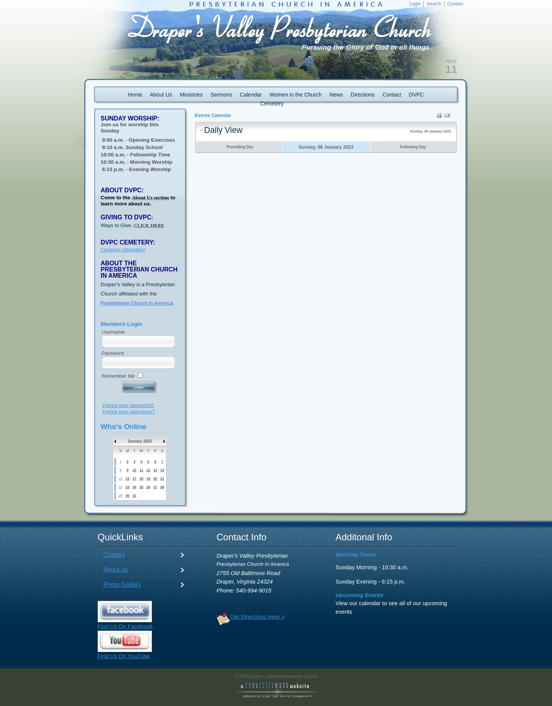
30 (127, 495)
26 (148, 487)
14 (162, 470)
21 (162, 478)
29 (120, 495)
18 (141, 478)
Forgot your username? (129, 411)
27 (155, 487)
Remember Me (118, 376)
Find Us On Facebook (125, 626)
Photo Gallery (122, 584)
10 (134, 470)
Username (113, 332)
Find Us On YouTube (124, 656)
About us (116, 569)
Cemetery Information (123, 250)
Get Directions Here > (257, 617)
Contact (114, 555)
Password (113, 353)
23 (127, 487)
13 (155, 470)
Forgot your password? (128, 405)
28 (162, 487)
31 (134, 495)
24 (134, 487)
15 (120, 478)
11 (141, 470)
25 (141, 487)
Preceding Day (239, 147)
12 (148, 470)
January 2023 (139, 441)
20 (155, 478)
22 (120, 487)
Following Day (413, 147)
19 (148, 478)
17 (134, 478)
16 (127, 478)
